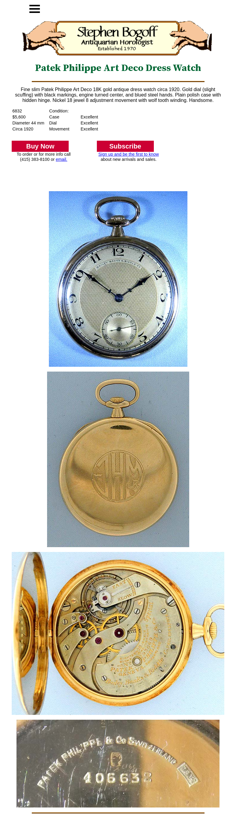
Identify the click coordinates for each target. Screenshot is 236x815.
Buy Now (40, 146)
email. (61, 159)
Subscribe (125, 146)
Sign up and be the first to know (128, 154)
